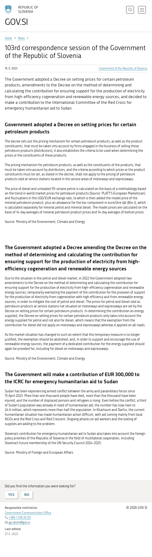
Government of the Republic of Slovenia (123, 68)
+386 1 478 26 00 (20, 517)
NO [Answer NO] (26, 494)
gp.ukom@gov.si (19, 522)
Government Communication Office (28, 513)
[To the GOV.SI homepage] (24, 15)
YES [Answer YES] (11, 494)
